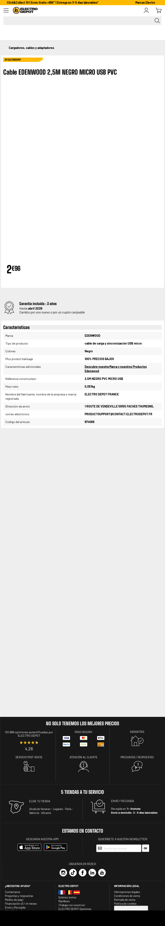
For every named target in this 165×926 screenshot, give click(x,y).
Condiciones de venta (127, 896)
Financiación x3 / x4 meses (21, 903)
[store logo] (78, 10)
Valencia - (35, 813)
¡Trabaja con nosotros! (71, 905)
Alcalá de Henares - (40, 809)
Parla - (69, 809)
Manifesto (64, 901)
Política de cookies (125, 903)
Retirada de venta (124, 899)
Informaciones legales (127, 892)
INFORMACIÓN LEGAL (126, 886)
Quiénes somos (67, 897)
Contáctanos (12, 892)
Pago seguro (83, 732)
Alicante (46, 813)
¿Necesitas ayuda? (17, 886)
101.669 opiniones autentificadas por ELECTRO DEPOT (29, 733)
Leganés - (59, 809)
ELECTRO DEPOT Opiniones (74, 909)
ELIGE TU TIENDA (39, 801)
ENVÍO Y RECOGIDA (122, 801)
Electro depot (68, 886)
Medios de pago (14, 899)
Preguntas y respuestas (19, 896)
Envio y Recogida (15, 907)
